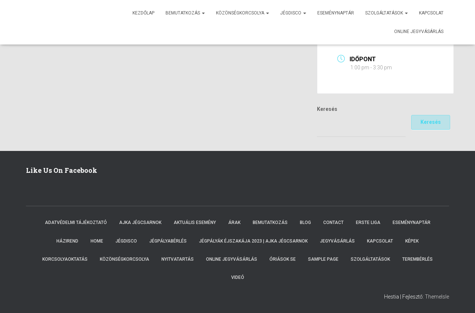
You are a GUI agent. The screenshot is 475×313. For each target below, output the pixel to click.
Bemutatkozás (185, 13)
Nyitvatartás (177, 259)
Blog (305, 222)
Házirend (67, 241)
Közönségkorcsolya (242, 13)
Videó (237, 277)
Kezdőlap (143, 13)
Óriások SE (282, 259)
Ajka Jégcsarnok (140, 222)
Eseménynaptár (335, 13)
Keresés (327, 109)
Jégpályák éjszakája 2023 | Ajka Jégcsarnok (253, 241)
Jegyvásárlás (337, 241)
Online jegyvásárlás (418, 31)
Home (97, 241)
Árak (234, 222)
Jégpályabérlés (168, 241)
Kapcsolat (431, 13)
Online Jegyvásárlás (231, 259)
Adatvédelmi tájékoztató (76, 222)
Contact (333, 222)
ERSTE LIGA (368, 222)
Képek (412, 241)
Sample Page (323, 259)
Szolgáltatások (386, 13)
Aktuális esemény (195, 222)
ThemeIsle (437, 297)
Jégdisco (293, 13)
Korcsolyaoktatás (65, 259)
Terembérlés (417, 259)
